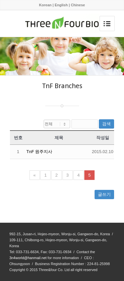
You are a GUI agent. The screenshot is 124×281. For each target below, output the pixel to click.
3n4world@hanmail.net (28, 258)
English (61, 5)
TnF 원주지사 (39, 151)
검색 (106, 123)
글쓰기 (104, 194)
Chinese (78, 5)
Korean (45, 5)
